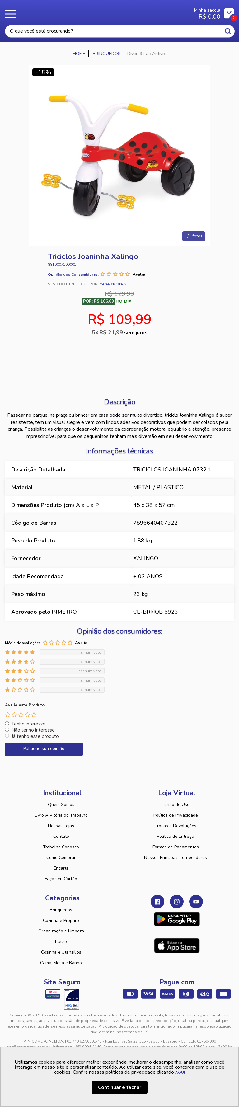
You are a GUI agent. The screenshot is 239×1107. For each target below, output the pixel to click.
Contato (61, 836)
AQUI (180, 1072)
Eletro (61, 942)
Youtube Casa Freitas (196, 901)
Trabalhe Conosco (61, 847)
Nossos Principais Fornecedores (175, 858)
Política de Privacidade (175, 815)
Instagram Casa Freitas (177, 901)
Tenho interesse (28, 724)
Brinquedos (61, 910)
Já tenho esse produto (35, 736)
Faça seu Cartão (61, 879)
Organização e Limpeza (61, 931)
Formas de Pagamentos (175, 847)
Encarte (61, 868)
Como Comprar (61, 858)
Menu (12, 14)
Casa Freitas (100, 12)
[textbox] (120, 31)
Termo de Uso (176, 805)
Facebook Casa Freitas (157, 901)
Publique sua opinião (43, 749)
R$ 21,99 (123, 332)
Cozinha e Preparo (61, 920)
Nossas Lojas (61, 826)
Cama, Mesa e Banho (61, 963)
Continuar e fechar (119, 1087)
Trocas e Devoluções (175, 826)
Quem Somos (61, 805)
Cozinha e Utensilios (61, 952)
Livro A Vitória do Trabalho (61, 815)
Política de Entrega (175, 836)
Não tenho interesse (33, 730)
